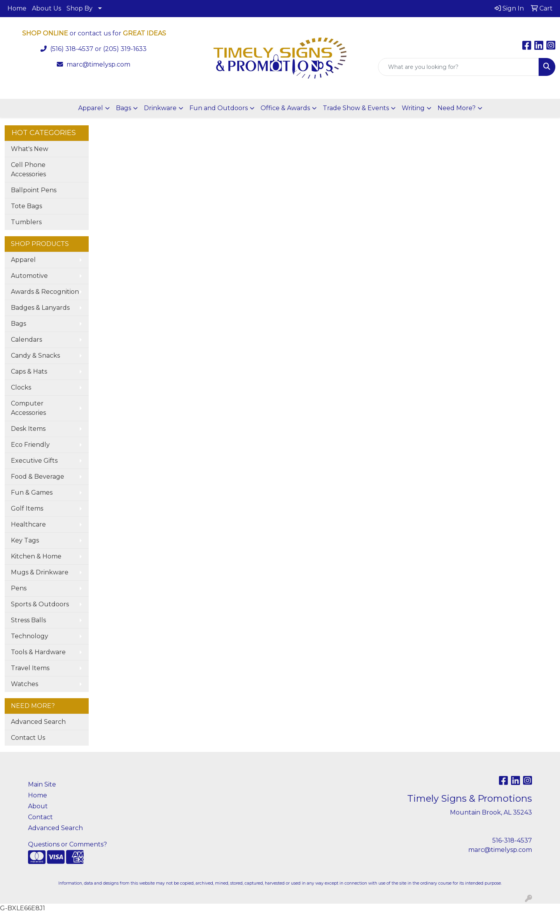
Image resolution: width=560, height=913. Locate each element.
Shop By (79, 8)
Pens (18, 588)
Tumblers (26, 222)
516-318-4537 (512, 840)
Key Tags (25, 540)
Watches (24, 684)
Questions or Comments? (67, 844)
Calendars (26, 339)
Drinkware (160, 108)
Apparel (90, 108)
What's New (29, 149)
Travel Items (30, 668)
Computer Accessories (28, 408)
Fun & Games (31, 492)
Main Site (42, 784)
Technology (29, 636)
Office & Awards (285, 108)
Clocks (21, 387)
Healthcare (28, 524)
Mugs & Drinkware (39, 572)
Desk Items (28, 428)
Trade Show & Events (356, 108)
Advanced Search (38, 721)
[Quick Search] (458, 67)
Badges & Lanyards (40, 307)
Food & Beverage (37, 476)
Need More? (457, 108)
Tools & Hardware (38, 652)
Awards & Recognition (45, 291)
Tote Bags (26, 206)
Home (16, 8)
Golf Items (27, 508)
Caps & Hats (29, 371)
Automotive (29, 275)
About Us (46, 8)
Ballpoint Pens (33, 190)
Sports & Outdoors (40, 604)
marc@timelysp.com (98, 64)
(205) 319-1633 (125, 49)
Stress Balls (28, 620)
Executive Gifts (34, 460)
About (38, 806)
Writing (413, 108)
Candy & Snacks (35, 355)
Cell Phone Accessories (28, 169)
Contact (40, 817)
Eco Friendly (30, 444)
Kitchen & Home (36, 556)
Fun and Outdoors (218, 108)
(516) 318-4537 (71, 49)
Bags (123, 108)
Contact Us (28, 737)
